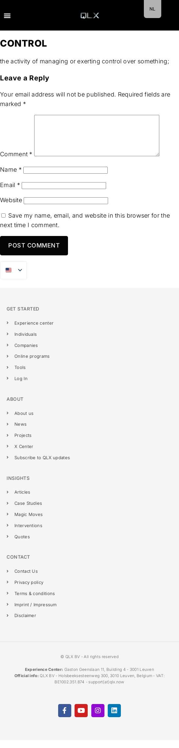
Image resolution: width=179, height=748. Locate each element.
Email (10, 192)
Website (11, 207)
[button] (7, 15)
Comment (16, 162)
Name (11, 177)
